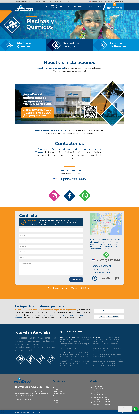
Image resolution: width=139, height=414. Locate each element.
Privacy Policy (108, 412)
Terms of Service (117, 412)
